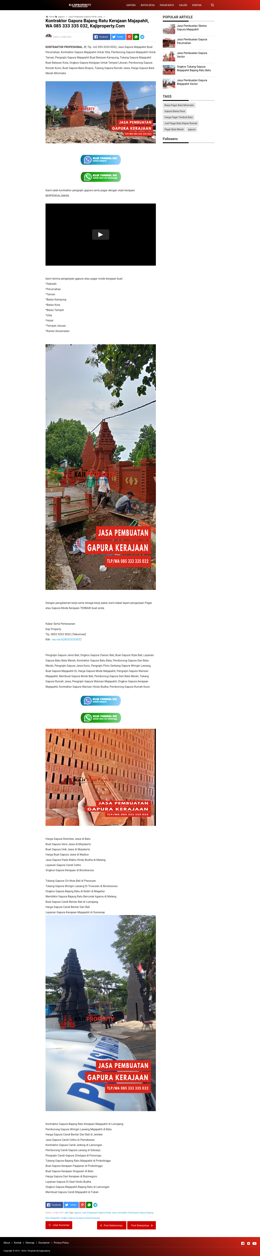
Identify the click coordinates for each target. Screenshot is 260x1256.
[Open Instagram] (249, 1243)
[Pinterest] (129, 37)
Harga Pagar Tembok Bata (178, 117)
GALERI (183, 5)
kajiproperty (44, 1251)
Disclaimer (44, 1242)
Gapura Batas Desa (174, 111)
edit (66, 1213)
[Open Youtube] (254, 1243)
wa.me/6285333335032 (67, 639)
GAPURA (131, 5)
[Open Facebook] (243, 1243)
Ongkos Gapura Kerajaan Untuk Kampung (80, 1218)
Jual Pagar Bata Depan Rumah (180, 123)
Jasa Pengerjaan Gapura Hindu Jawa (99, 1213)
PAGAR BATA (167, 5)
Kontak (18, 1242)
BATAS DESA (148, 5)
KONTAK (197, 5)
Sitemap (30, 1242)
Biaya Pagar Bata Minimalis (179, 105)
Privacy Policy (61, 1242)
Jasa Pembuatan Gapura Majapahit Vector (192, 82)
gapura (77, 1213)
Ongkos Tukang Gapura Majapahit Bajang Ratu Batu (194, 68)
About (6, 1242)
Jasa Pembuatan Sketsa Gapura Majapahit (192, 27)
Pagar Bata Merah (174, 129)
